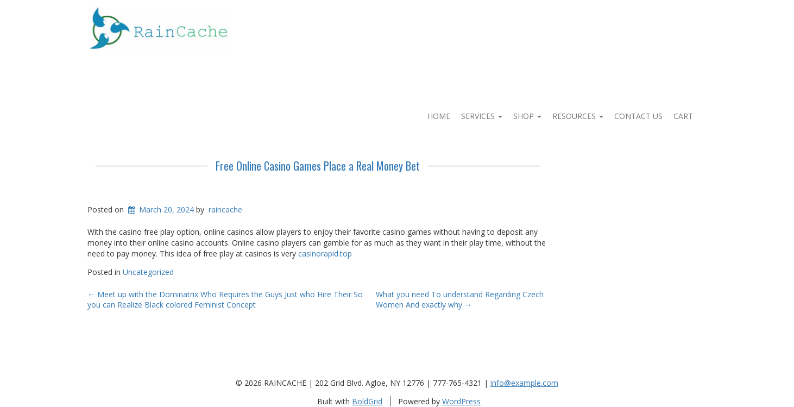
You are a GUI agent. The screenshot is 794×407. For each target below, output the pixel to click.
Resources (577, 116)
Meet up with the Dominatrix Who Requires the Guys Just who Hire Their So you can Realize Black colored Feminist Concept (225, 299)
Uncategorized (148, 272)
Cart (683, 116)
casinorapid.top (325, 253)
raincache (225, 209)
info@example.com (524, 383)
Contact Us (638, 116)
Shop (527, 116)
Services (481, 116)
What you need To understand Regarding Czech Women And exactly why (460, 299)
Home (438, 116)
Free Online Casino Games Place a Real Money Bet (318, 166)
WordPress (461, 401)
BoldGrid (367, 401)
